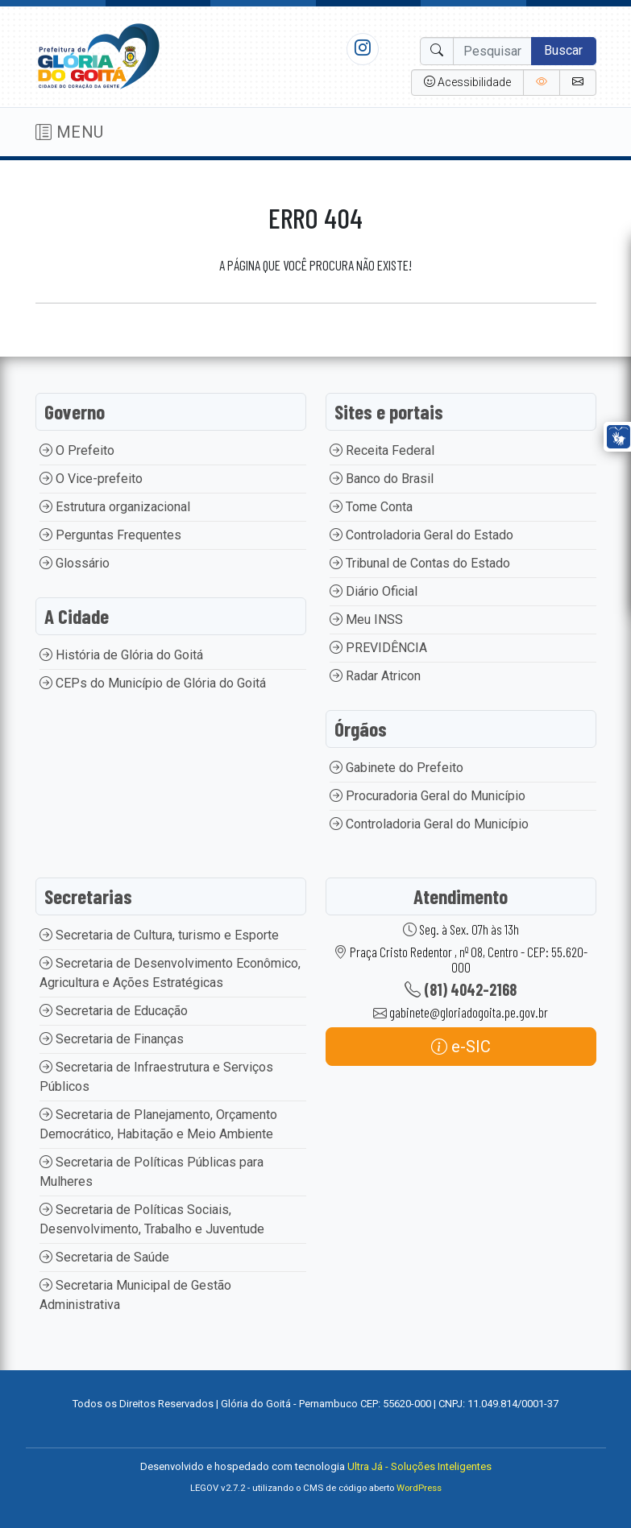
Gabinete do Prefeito (396, 767)
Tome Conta (371, 506)
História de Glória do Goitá (121, 655)
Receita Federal (382, 450)
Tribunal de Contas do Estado (420, 563)
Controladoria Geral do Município (429, 824)
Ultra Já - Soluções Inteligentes (419, 1466)
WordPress (419, 1488)
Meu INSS (366, 619)
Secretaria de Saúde (104, 1257)
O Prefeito (76, 450)
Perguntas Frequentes (110, 535)
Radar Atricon (375, 675)
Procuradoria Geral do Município (427, 795)
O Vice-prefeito (91, 478)
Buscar (563, 50)
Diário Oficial (373, 591)
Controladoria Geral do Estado (421, 535)
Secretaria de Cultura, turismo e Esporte (159, 935)
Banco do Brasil (382, 478)
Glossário (74, 563)
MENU (69, 132)
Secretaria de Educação (113, 1010)
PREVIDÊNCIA (378, 647)
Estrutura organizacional (114, 506)
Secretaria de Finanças (111, 1039)
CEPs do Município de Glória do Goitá (152, 683)
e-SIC (461, 1046)
